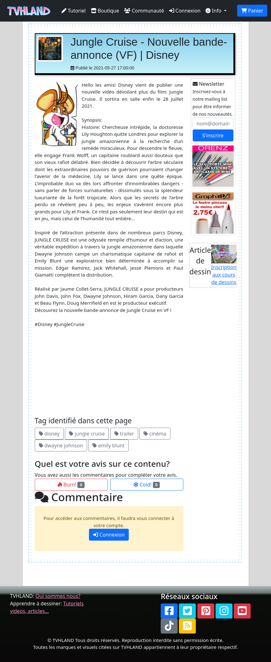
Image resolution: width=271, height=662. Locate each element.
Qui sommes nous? (57, 596)
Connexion (185, 10)
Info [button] (214, 10)
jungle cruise (87, 433)
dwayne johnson (61, 445)
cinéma (154, 433)
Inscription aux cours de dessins (224, 265)
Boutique (105, 10)
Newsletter (209, 83)
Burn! (71, 484)
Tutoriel (73, 10)
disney (49, 433)
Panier (252, 10)
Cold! (146, 484)
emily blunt (108, 445)
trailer (124, 433)
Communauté (144, 10)
